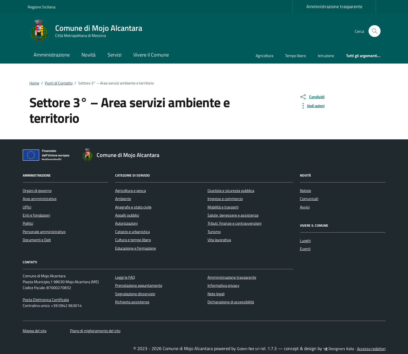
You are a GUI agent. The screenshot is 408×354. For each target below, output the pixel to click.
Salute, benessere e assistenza (233, 215)
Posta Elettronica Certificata (46, 300)
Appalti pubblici (127, 215)
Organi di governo (37, 190)
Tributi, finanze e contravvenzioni (235, 223)
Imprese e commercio (225, 199)
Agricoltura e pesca (130, 190)
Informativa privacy (223, 285)
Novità (88, 54)
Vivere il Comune (151, 54)
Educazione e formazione (135, 248)
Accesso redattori (371, 349)
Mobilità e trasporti (223, 207)
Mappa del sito (34, 331)
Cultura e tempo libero (133, 240)
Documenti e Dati (37, 240)
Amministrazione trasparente (334, 6)
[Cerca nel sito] (375, 31)
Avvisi (305, 207)
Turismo (214, 232)
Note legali (216, 294)
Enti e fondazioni (36, 215)
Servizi (115, 54)
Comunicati (309, 199)
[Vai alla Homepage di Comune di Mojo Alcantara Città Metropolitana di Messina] (88, 31)
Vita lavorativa (219, 240)
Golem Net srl (248, 349)
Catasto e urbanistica (132, 232)
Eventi (305, 249)
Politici (28, 223)
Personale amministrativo (44, 232)
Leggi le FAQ (125, 277)
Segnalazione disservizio (135, 294)
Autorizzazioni (126, 223)
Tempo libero (295, 55)
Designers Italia (338, 349)
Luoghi (305, 241)
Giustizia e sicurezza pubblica (231, 190)
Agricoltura (264, 55)
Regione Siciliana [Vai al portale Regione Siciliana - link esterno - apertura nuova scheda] (41, 7)
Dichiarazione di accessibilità (231, 302)
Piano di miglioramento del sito (95, 331)
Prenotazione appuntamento (138, 285)
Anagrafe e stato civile (133, 207)
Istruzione (326, 55)
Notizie (305, 190)
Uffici (27, 207)
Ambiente (123, 199)
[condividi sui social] (312, 96)
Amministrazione (52, 54)
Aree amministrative (40, 199)
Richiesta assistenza (132, 302)
